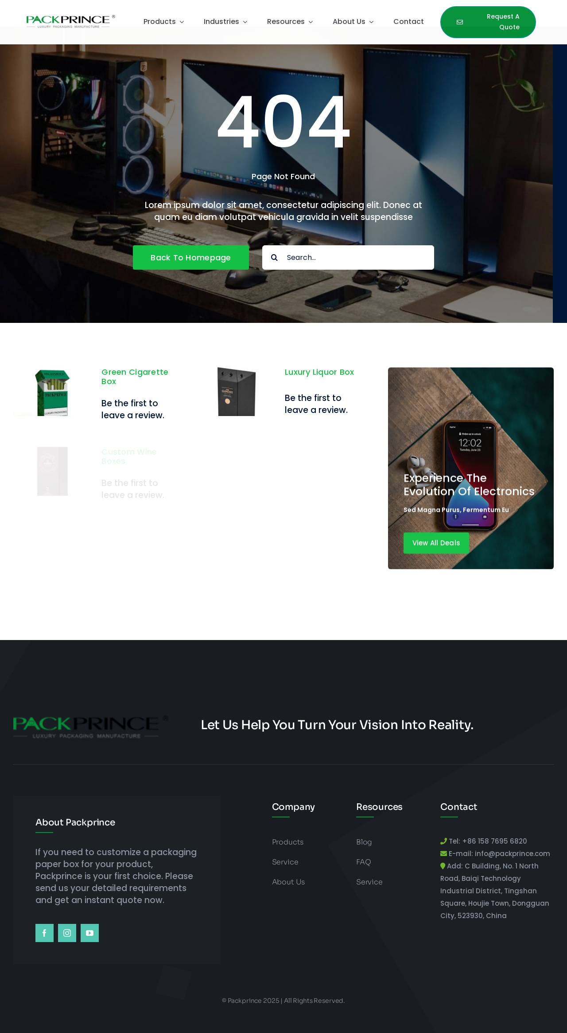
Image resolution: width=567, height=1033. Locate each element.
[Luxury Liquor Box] (236, 380)
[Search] (274, 257)
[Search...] (348, 257)
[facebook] (44, 933)
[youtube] (90, 933)
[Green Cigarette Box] (52, 373)
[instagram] (67, 933)
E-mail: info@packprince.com (498, 853)
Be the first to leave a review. (132, 409)
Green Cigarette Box (134, 376)
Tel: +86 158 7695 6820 (487, 841)
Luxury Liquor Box (319, 378)
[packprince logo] (71, 17)
